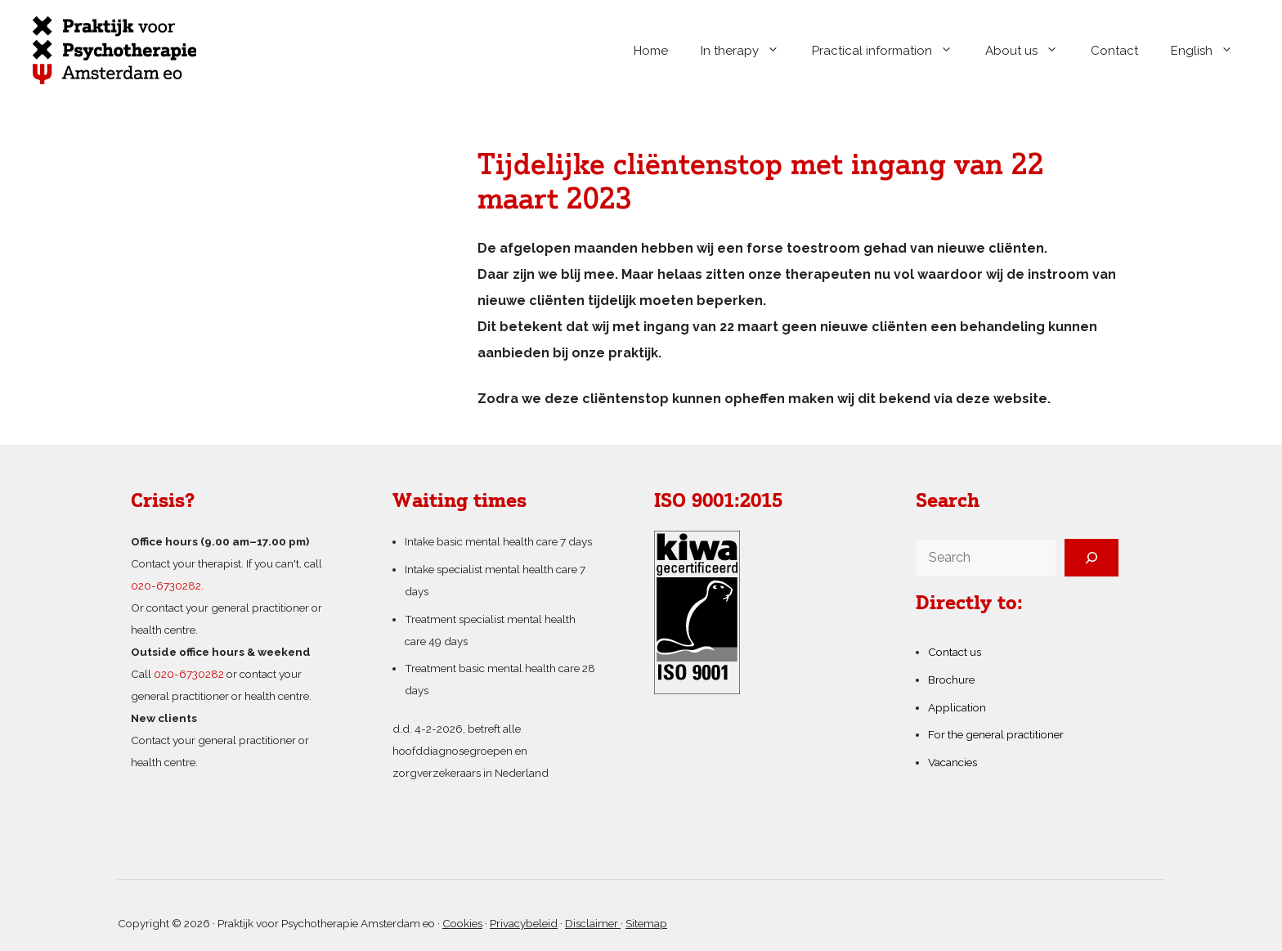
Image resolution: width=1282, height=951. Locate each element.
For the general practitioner (996, 734)
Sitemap (646, 923)
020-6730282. (167, 585)
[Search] (1091, 557)
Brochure (951, 679)
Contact (1114, 50)
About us (1029, 50)
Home (651, 50)
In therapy (748, 50)
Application (957, 707)
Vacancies (952, 762)
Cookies (462, 923)
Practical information (890, 50)
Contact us (954, 651)
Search (947, 502)
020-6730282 (189, 673)
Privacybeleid (524, 923)
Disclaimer (593, 923)
